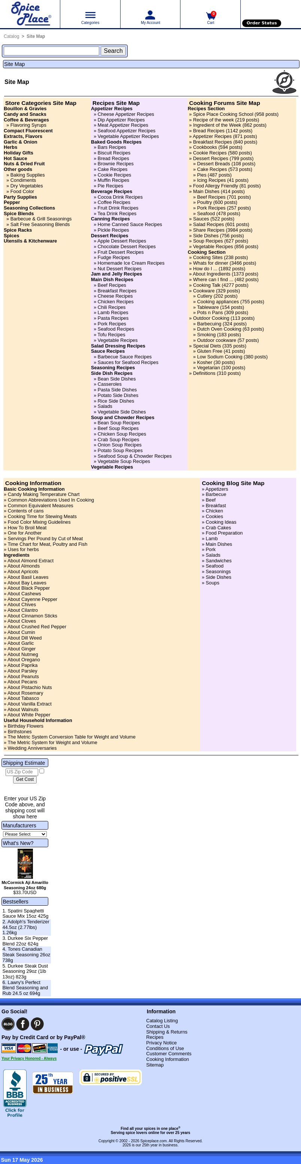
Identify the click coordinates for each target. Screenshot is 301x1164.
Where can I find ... (213, 279)
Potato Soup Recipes (120, 450)
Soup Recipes (208, 241)
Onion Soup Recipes (120, 445)
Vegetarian (208, 367)
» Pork (208, 549)
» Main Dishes (216, 544)
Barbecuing (209, 324)
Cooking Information (33, 483)
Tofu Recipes (111, 334)
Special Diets (207, 346)
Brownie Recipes (116, 163)
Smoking (206, 334)
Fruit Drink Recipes (118, 208)
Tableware (208, 307)
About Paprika (22, 665)
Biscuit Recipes (114, 153)
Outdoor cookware (216, 340)
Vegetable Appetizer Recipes (128, 136)
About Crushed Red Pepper (36, 626)
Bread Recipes (113, 158)
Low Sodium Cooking (219, 357)
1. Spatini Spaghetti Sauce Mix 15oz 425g (25, 913)
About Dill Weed (24, 638)
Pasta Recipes (113, 318)
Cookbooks (205, 147)
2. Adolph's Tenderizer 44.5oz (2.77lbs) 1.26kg (25, 927)
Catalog (11, 36)
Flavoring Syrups (28, 125)
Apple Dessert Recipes (121, 241)
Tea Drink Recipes (117, 213)
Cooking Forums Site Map (224, 103)
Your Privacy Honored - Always (29, 1058)
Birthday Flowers (25, 726)
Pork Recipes (112, 324)
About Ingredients (211, 274)
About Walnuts (23, 709)
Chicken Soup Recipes (122, 434)
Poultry (204, 202)
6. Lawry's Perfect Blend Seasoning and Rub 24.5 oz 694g (25, 988)
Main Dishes (206, 191)
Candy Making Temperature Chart (44, 494)
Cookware (204, 291)
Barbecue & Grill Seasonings (41, 219)
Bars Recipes (112, 147)
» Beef (208, 500)
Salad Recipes (208, 224)
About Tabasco (23, 698)
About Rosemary (25, 693)
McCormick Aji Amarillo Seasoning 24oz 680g (24, 885)
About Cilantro (22, 610)
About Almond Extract (30, 560)
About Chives (21, 604)
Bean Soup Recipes (119, 422)
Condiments (23, 180)
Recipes (154, 1037)
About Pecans (22, 682)
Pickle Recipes (113, 230)
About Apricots (23, 571)
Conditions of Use (165, 1048)
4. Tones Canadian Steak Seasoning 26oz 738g (26, 954)
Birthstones (20, 731)
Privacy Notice (161, 1043)
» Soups (209, 583)
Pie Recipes (110, 186)
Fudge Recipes (114, 257)
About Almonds (23, 566)
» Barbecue (213, 494)
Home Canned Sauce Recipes (130, 224)
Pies (201, 175)
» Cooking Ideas (218, 522)
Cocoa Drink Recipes (120, 197)
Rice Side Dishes (116, 401)
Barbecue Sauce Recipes (125, 357)
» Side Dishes (215, 577)
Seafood (206, 213)
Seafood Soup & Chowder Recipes (135, 456)
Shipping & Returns (166, 1032)
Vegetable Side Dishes (122, 412)
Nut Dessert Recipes (120, 268)
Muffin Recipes (113, 180)
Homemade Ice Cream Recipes (131, 263)
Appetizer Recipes (212, 136)
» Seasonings (215, 571)
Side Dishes (206, 235)
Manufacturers (19, 825)
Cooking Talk (207, 285)
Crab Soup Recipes (118, 439)
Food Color (22, 191)
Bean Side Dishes (117, 379)
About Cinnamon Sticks (32, 616)
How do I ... (205, 268)
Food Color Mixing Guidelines (39, 522)
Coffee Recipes (114, 202)
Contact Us (158, 1026)
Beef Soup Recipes (118, 428)
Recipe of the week (213, 120)
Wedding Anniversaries (32, 748)
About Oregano (23, 659)
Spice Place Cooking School (223, 114)
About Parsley (22, 671)
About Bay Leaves (26, 583)
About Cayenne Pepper (32, 599)
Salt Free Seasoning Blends (40, 224)
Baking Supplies (27, 175)
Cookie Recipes (114, 175)
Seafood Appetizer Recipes (126, 130)
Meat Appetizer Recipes (123, 125)
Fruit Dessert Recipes (121, 252)
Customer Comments (168, 1053)
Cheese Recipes (115, 296)
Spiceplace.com (153, 1141)
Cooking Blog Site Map (233, 483)
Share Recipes (209, 230)
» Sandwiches (215, 560)
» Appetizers (214, 489)
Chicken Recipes (116, 301)
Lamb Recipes (113, 312)
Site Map (36, 36)
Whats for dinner (210, 263)
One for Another (25, 533)
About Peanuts (23, 676)
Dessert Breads (213, 163)
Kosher (204, 362)
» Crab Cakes (215, 527)
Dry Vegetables (26, 186)
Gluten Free (209, 351)
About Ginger (21, 649)
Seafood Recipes (116, 329)
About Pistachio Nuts (29, 687)
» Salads (210, 555)
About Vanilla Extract (29, 704)
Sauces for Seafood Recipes (128, 362)
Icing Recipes (211, 180)
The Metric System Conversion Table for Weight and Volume (71, 737)
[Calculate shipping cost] (25, 779)
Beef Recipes (112, 285)
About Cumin (21, 632)
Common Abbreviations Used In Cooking (51, 500)
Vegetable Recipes (118, 340)
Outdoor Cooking (211, 318)
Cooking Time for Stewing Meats (42, 516)
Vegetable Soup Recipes (124, 461)
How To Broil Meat (27, 527)
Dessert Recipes (210, 158)
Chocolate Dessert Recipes (127, 246)
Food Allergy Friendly (215, 186)
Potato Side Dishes (118, 395)
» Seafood (212, 566)
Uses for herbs (23, 549)
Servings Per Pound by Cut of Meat (45, 538)
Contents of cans (26, 511)
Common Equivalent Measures (40, 505)
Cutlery (204, 296)
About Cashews (24, 593)
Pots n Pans (210, 312)
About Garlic (20, 643)
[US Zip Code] (22, 772)
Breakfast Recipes (117, 291)
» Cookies (211, 516)
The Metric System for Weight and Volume (52, 742)
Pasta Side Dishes (117, 389)
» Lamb (209, 538)
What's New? (18, 843)
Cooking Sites (208, 257)
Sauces (201, 219)
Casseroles (110, 384)
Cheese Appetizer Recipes (126, 114)
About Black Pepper (28, 588)
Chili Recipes (112, 307)
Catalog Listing (162, 1020)
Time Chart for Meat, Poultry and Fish (47, 544)
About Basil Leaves (28, 577)
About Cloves (21, 621)
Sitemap (155, 1065)
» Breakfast (213, 505)
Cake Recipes (113, 169)
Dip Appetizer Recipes (121, 120)
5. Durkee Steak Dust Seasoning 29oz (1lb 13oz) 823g (25, 971)
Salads (105, 406)
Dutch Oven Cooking (219, 329)
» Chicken (211, 511)
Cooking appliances (218, 301)
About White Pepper (29, 715)
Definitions (204, 373)
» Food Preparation (221, 533)
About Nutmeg (22, 654)
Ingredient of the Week (217, 125)
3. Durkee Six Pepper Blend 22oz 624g (25, 941)
